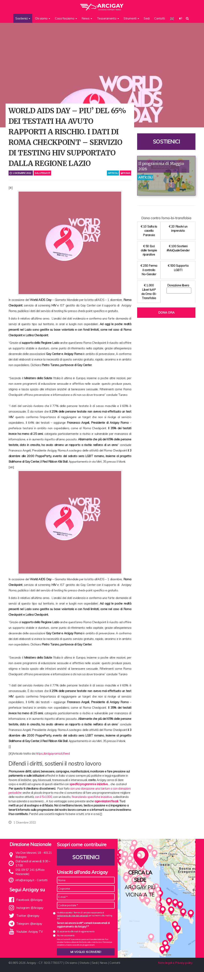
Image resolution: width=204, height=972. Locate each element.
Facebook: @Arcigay (29, 900)
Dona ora (166, 312)
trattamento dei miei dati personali (72, 915)
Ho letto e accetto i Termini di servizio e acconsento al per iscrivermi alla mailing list (84, 915)
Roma (125, 173)
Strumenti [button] (131, 18)
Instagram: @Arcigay (29, 908)
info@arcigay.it (25, 880)
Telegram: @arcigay (29, 923)
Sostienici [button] (22, 18)
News (103, 963)
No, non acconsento (65, 935)
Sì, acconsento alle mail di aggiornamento (76, 931)
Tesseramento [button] (108, 18)
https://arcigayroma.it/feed (53, 753)
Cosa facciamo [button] (66, 18)
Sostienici (166, 141)
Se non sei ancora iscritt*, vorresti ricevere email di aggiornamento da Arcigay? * (83, 924)
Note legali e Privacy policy (175, 963)
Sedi (146, 18)
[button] (180, 18)
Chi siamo (71, 963)
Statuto (84, 963)
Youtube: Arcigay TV (29, 931)
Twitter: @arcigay (27, 916)
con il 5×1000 (43, 797)
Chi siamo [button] (42, 18)
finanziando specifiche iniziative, (92, 797)
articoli (113, 173)
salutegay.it (42, 173)
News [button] (87, 18)
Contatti (159, 18)
